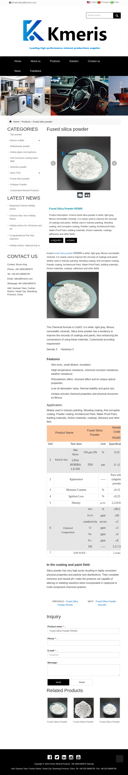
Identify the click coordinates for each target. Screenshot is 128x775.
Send (58, 682)
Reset (82, 682)
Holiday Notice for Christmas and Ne (26, 227)
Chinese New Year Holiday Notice (23, 217)
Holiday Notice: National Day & (25, 245)
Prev (53, 163)
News (17, 71)
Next (114, 163)
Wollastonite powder (20, 146)
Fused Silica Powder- (57, 722)
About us (35, 61)
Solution (73, 61)
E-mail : (53, 650)
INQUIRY (56, 240)
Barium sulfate (17, 140)
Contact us (94, 61)
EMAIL (71, 240)
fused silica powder (63, 253)
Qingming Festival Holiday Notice (22, 207)
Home (17, 61)
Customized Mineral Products (24, 190)
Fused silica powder (42, 121)
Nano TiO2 (15, 173)
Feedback (35, 71)
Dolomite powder (18, 167)
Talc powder (16, 134)
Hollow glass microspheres (23, 152)
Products (55, 61)
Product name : (57, 626)
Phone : (53, 638)
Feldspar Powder (18, 184)
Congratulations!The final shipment (22, 237)
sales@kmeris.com (23, 278)
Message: (53, 662)
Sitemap (90, 764)
